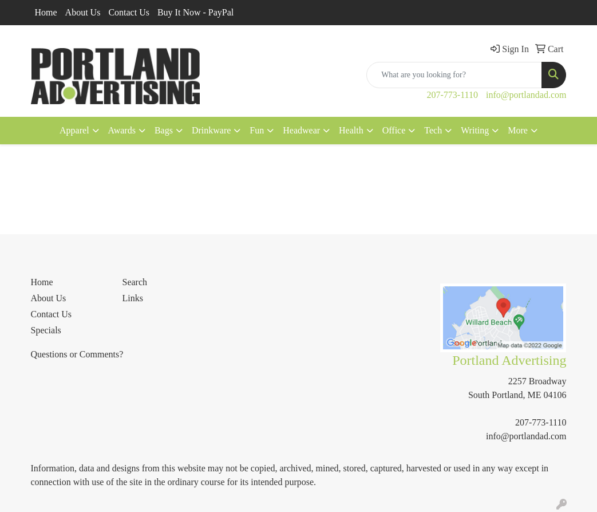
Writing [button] (475, 130)
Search (134, 282)
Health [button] (351, 130)
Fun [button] (257, 130)
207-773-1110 (452, 95)
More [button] (518, 130)
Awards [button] (122, 130)
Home (46, 12)
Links (132, 298)
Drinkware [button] (211, 130)
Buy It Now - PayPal (195, 12)
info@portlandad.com (526, 95)
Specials (46, 330)
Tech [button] (433, 130)
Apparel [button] (74, 130)
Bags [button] (164, 130)
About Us (83, 12)
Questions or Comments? (77, 354)
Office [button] (394, 130)
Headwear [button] (301, 130)
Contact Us (128, 12)
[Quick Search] (454, 75)
